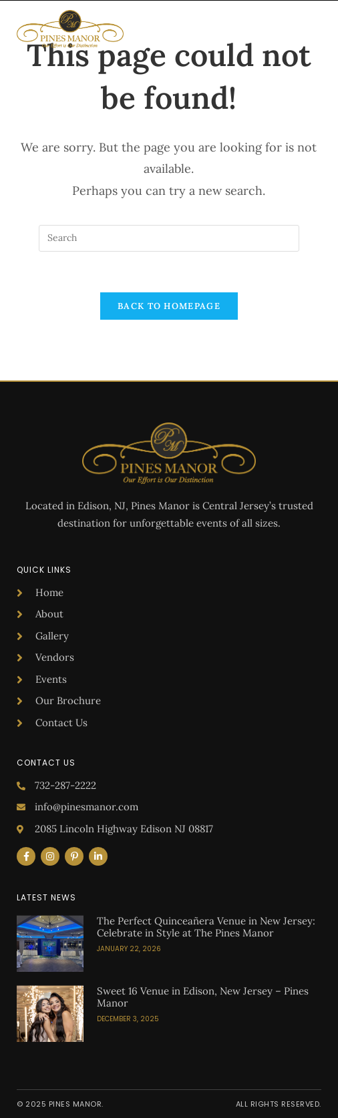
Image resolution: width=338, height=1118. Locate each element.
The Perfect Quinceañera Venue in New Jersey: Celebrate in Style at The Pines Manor (206, 926)
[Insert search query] (169, 238)
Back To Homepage (169, 306)
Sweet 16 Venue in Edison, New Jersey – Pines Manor (203, 997)
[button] (313, 29)
